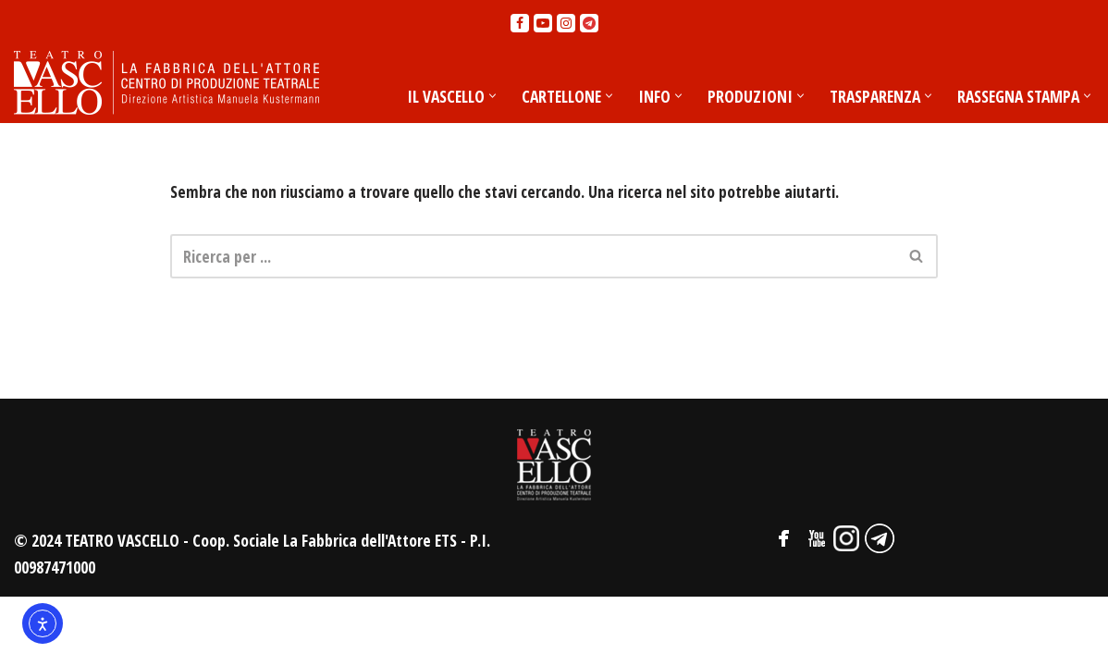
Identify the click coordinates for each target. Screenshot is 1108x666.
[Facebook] (520, 23)
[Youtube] (543, 23)
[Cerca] (533, 257)
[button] (480, 95)
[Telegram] (589, 23)
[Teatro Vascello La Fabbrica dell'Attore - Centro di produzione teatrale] (166, 83)
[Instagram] (566, 23)
